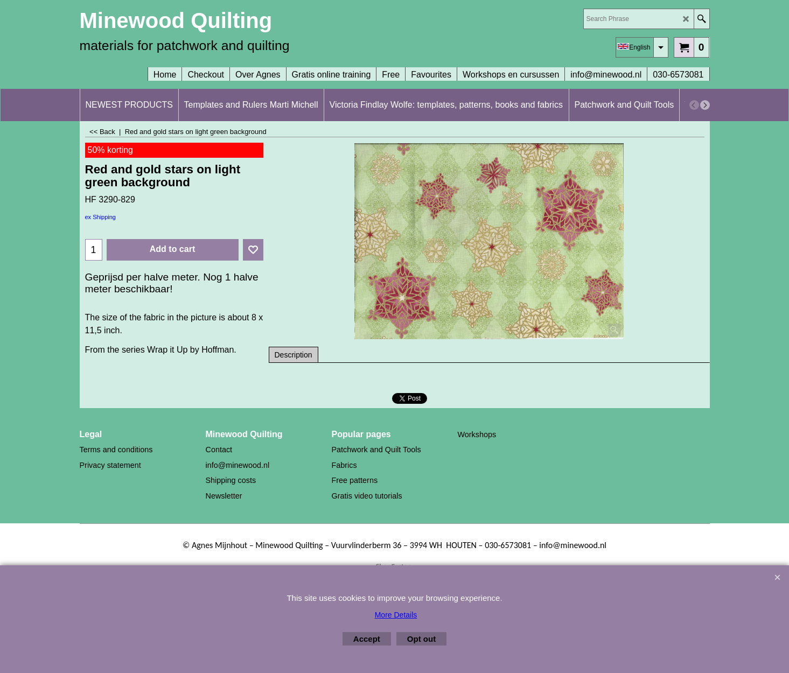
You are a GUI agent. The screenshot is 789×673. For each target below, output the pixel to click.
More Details (396, 615)
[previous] (694, 105)
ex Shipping (100, 217)
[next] (705, 105)
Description (293, 354)
